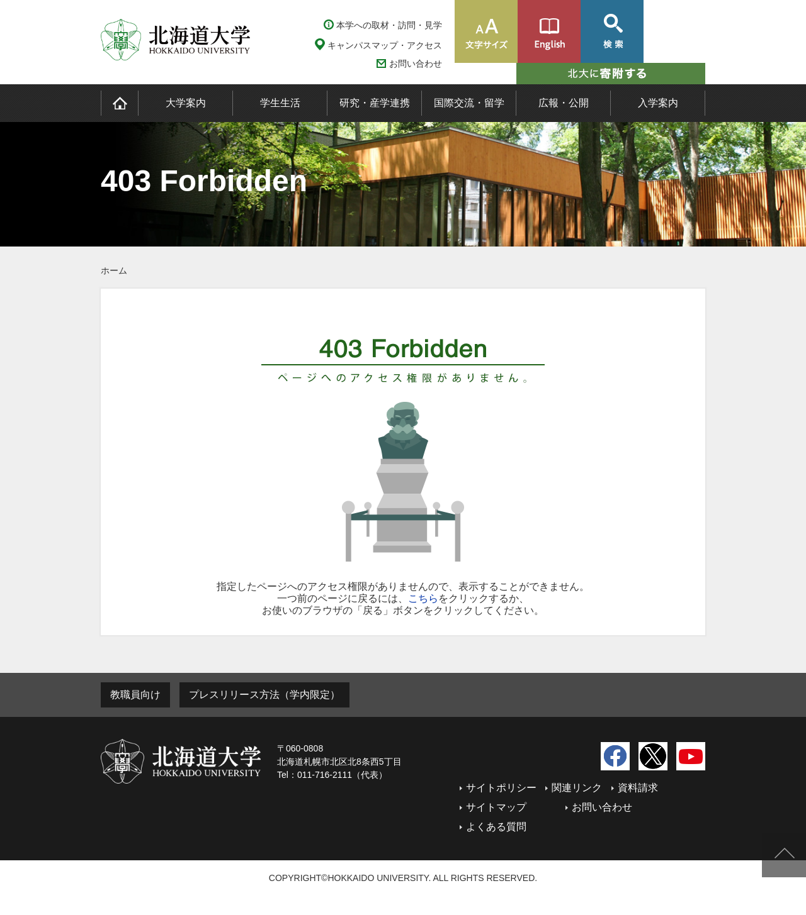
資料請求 (638, 787)
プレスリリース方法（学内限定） (264, 694)
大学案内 (186, 102)
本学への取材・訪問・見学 (389, 25)
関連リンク (577, 787)
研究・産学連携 (374, 102)
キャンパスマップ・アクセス (384, 45)
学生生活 (280, 102)
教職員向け (135, 694)
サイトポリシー (501, 787)
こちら (423, 598)
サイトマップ (496, 807)
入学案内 (658, 102)
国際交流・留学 (469, 102)
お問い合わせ (415, 64)
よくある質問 (496, 826)
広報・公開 (563, 102)
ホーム (114, 270)
